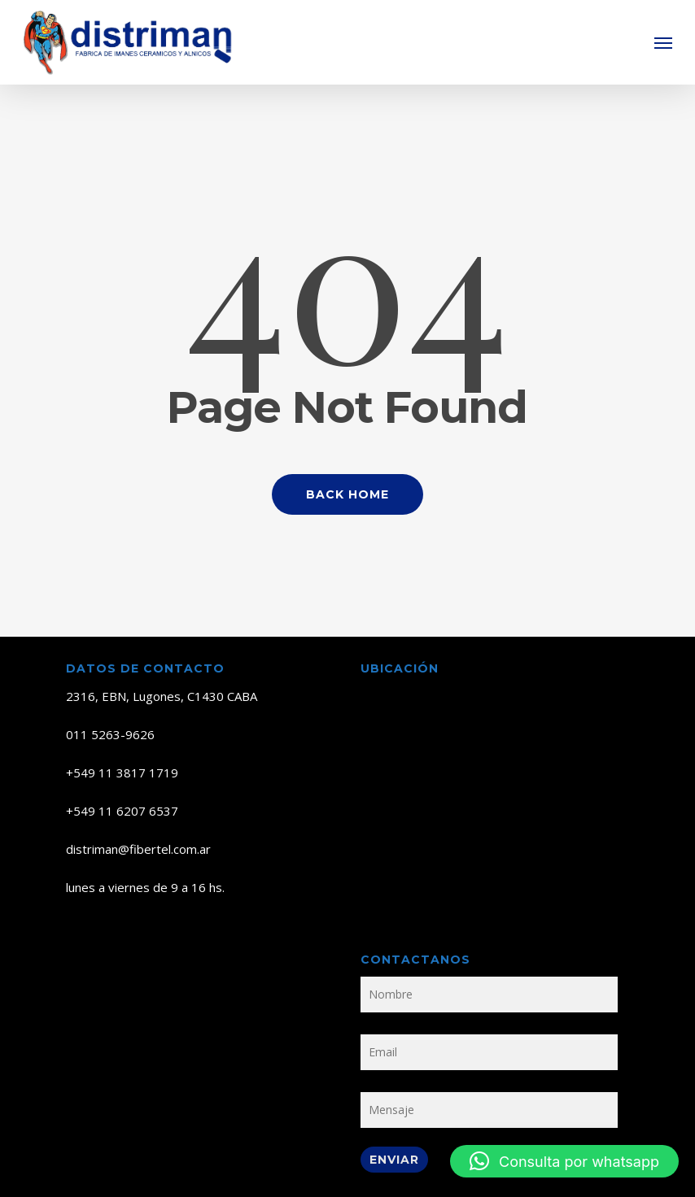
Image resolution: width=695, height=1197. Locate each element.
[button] (663, 42)
